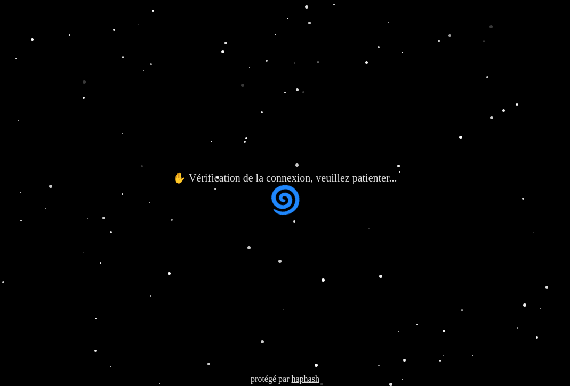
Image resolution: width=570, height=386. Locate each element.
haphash (305, 378)
